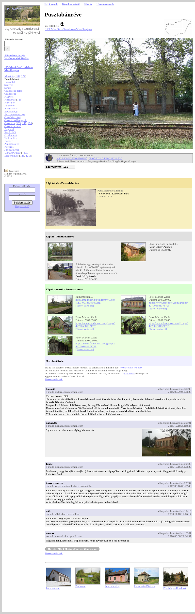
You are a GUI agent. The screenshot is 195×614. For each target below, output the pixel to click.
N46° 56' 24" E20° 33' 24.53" (105, 158)
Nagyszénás (11, 108)
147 (24, 123)
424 (30, 123)
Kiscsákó (9, 102)
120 (18, 75)
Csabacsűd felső (13, 90)
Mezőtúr (9, 75)
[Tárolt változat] (85, 305)
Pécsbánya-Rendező (174, 587)
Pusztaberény (112, 586)
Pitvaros (9, 146)
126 (19, 99)
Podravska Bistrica (144, 586)
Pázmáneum (53, 587)
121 (22, 155)
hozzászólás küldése (131, 367)
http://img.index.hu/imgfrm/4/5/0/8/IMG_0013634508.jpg (95, 301)
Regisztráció (22, 206)
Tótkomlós (10, 137)
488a (25, 152)
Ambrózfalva (11, 143)
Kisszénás (10, 99)
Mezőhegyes (11, 155)
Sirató (7, 87)
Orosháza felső (12, 126)
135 (18, 123)
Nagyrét (9, 96)
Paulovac (80, 586)
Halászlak (10, 81)
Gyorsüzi (129, 373)
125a (28, 155)
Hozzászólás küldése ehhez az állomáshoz (72, 549)
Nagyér (8, 140)
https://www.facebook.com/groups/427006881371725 (168, 304)
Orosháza (9, 123)
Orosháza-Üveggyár (15, 120)
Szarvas (8, 84)
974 (23, 75)
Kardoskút (10, 132)
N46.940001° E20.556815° (72, 158)
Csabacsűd (10, 93)
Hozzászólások (54, 379)
